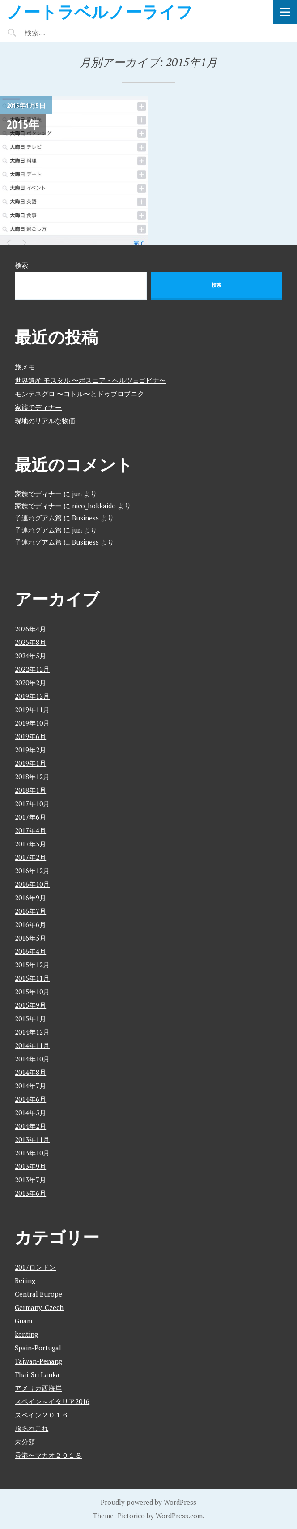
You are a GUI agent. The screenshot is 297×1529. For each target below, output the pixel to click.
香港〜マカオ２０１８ (48, 1455)
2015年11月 (32, 978)
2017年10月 (32, 803)
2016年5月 (30, 937)
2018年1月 (30, 790)
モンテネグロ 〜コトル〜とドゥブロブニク (79, 393)
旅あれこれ (31, 1428)
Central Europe (38, 1293)
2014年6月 (30, 1099)
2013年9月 (30, 1166)
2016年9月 (30, 897)
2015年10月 (32, 991)
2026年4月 (30, 628)
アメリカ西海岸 (38, 1387)
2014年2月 (30, 1125)
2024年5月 (30, 655)
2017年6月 (30, 816)
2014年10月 (32, 1058)
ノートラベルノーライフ (100, 11)
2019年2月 (30, 749)
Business (85, 517)
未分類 (25, 1441)
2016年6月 (30, 924)
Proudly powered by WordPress (148, 1502)
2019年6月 (30, 736)
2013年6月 (30, 1193)
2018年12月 (32, 776)
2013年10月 (32, 1152)
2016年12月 (32, 870)
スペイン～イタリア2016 (52, 1401)
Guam (23, 1320)
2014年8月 (30, 1072)
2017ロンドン (35, 1267)
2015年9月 (30, 1005)
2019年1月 (30, 763)
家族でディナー (38, 407)
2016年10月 (32, 884)
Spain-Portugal (38, 1347)
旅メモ (25, 366)
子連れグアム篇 (38, 517)
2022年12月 (32, 669)
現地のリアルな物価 (45, 420)
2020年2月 (30, 682)
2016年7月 (30, 910)
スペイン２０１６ (41, 1414)
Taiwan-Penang (38, 1361)
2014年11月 (32, 1045)
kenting (26, 1334)
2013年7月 (30, 1179)
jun (77, 493)
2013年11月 (32, 1139)
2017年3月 (30, 843)
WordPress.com (179, 1515)
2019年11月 (32, 709)
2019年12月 (32, 695)
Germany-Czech (39, 1307)
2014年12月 (32, 1031)
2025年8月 (30, 642)
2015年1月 (30, 1018)
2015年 (23, 124)
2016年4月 (30, 951)
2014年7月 (30, 1085)
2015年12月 (32, 964)
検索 (21, 265)
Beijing (25, 1280)
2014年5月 (30, 1112)
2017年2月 (30, 857)
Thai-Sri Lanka (37, 1374)
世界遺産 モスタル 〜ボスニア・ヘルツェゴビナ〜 (90, 380)
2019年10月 (32, 722)
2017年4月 (30, 830)
